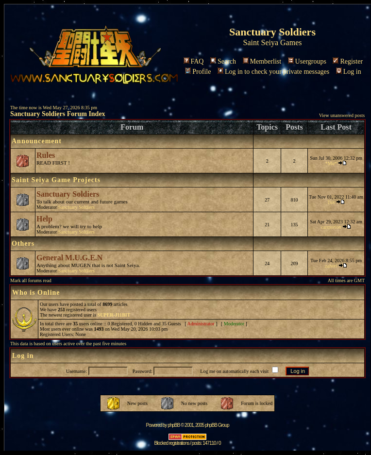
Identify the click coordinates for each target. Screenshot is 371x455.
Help (44, 219)
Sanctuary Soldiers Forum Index (57, 114)
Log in (348, 71)
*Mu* (331, 163)
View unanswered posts (342, 115)
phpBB (174, 425)
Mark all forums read (30, 280)
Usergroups (307, 61)
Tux (331, 202)
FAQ (194, 61)
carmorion (331, 227)
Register (348, 61)
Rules (45, 155)
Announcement (37, 141)
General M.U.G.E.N (69, 257)
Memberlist (262, 61)
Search (223, 61)
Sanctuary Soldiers (67, 194)
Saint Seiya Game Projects (56, 180)
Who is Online (36, 292)
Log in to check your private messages (273, 71)
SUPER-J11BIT (114, 315)
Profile (198, 71)
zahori (331, 266)
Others (23, 243)
